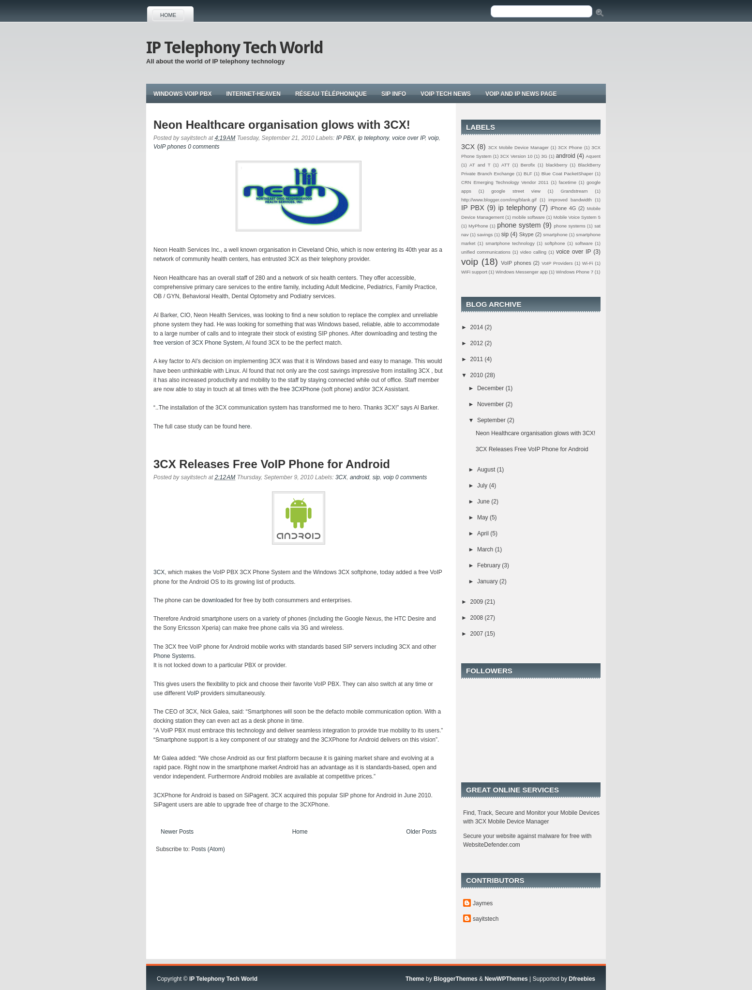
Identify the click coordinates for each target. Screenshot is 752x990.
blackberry (556, 165)
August (487, 469)
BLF (528, 173)
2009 (477, 601)
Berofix (528, 165)
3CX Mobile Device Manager (518, 147)
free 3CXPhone (299, 389)
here (244, 426)
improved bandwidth (570, 199)
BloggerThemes (455, 978)
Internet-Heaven (253, 94)
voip (433, 138)
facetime (567, 182)
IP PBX (345, 138)
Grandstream (573, 191)
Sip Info (393, 94)
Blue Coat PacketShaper (567, 173)
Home (168, 15)
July (483, 485)
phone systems (569, 225)
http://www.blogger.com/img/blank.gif (499, 199)
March (486, 549)
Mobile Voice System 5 (577, 217)
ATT (505, 165)
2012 (477, 343)
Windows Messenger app (522, 271)
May (483, 517)
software (583, 243)
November (491, 404)
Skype (526, 234)
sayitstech (485, 918)
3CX (340, 477)
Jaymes (483, 903)
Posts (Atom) (208, 849)
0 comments (203, 146)
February (489, 565)
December (491, 388)
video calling (533, 252)
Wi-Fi (587, 263)
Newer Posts (177, 831)
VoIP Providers (556, 263)
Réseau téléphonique (331, 94)
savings (485, 234)
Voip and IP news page (521, 94)
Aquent (593, 156)
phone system (519, 225)
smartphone (555, 234)
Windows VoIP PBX (182, 94)
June (484, 501)
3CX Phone (570, 147)
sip (376, 477)
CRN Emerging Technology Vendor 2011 (505, 182)
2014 (477, 327)
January (488, 581)
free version (168, 342)
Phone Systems (173, 656)
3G (544, 156)
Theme (415, 978)
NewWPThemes (505, 978)
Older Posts (421, 831)
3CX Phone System (217, 342)
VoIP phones (169, 146)
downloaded (217, 600)
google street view (516, 191)
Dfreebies (582, 978)
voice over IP (408, 138)
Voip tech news (446, 94)
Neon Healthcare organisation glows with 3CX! (281, 124)
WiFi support (474, 271)
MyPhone (478, 225)
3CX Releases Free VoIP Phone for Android (271, 464)
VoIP (193, 693)
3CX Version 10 (516, 156)
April (483, 533)
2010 (477, 375)
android (359, 477)
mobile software (528, 217)
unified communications (486, 252)
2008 (477, 617)
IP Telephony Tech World (234, 47)
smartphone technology (510, 243)
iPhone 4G (563, 208)
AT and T (480, 165)
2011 (477, 359)
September (492, 420)
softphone (555, 243)
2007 (477, 633)
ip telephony (373, 138)
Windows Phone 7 (574, 271)
